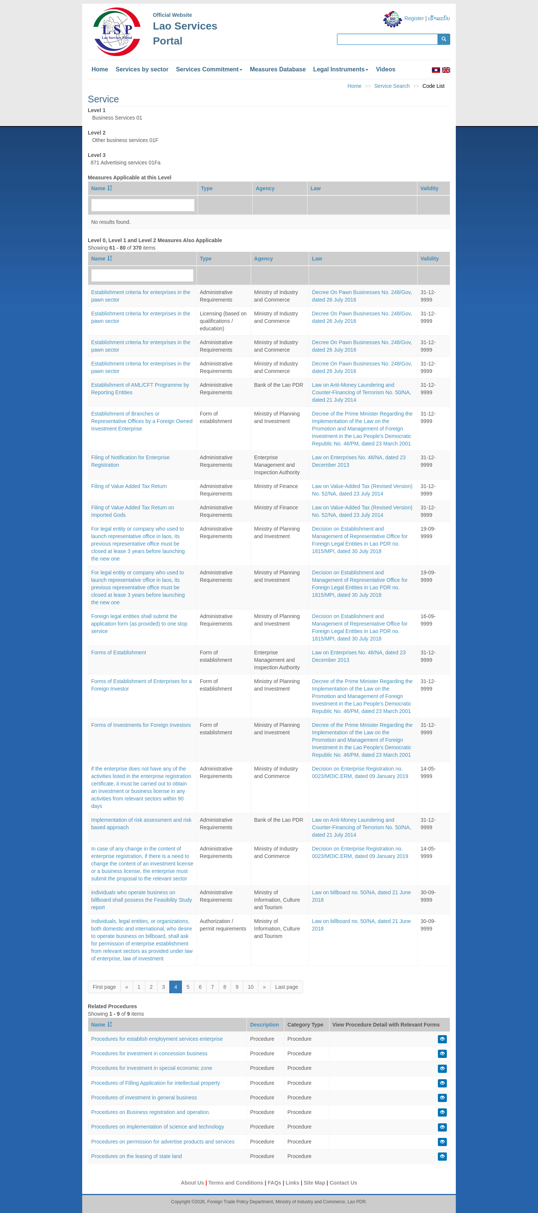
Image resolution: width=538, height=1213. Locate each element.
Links (293, 1183)
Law (315, 188)
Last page (287, 987)
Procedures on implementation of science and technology (157, 1127)
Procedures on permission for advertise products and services (163, 1142)
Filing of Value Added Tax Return (129, 486)
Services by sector (141, 69)
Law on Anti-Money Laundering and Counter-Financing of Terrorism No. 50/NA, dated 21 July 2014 (361, 392)
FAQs (275, 1183)
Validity (429, 188)
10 (251, 987)
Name (98, 188)
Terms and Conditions (236, 1183)
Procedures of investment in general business (144, 1098)
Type (207, 188)
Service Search (392, 86)
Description (264, 1025)
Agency (265, 188)
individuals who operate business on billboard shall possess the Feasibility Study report (141, 899)
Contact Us (343, 1183)
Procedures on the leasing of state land (136, 1156)
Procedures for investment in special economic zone (151, 1068)
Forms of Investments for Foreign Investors (141, 725)
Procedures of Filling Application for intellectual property (155, 1083)
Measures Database (278, 69)
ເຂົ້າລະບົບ (439, 18)
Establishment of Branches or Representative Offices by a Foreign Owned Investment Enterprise (141, 421)
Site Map (315, 1183)
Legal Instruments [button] (340, 69)
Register (414, 18)
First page (104, 987)
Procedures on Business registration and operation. (150, 1112)
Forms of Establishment (118, 652)
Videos (385, 69)
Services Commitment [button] (209, 69)
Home (100, 69)
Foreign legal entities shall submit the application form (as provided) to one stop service (139, 623)
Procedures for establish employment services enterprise (157, 1039)
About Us (193, 1183)
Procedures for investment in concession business (149, 1053)
